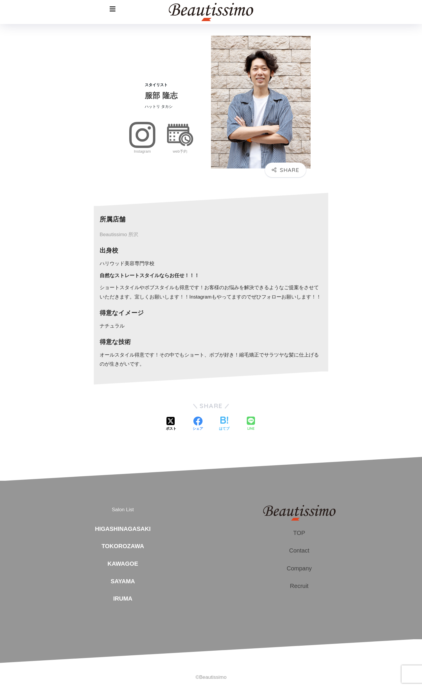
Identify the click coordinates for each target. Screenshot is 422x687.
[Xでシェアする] (171, 424)
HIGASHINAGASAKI (123, 529)
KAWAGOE (123, 563)
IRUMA (122, 598)
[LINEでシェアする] (251, 424)
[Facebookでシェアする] (198, 424)
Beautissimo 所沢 (119, 234)
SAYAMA (123, 581)
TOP (299, 533)
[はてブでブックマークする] (224, 424)
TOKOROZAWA (122, 546)
